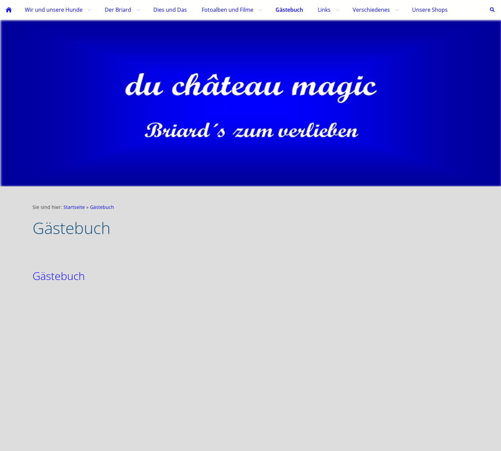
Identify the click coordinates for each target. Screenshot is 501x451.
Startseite (74, 207)
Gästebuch (102, 207)
